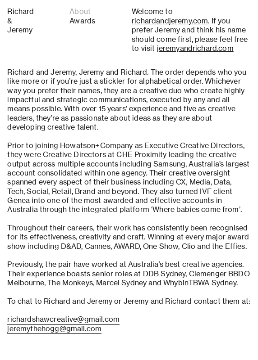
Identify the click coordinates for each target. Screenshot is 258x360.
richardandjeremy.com (170, 21)
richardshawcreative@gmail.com (63, 319)
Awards (82, 21)
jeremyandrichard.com (195, 48)
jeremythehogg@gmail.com (54, 328)
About (80, 11)
